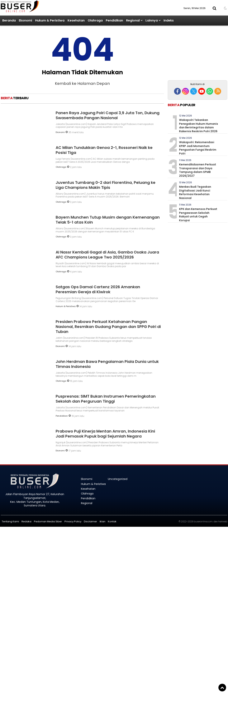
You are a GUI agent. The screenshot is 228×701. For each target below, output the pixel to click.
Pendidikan (114, 20)
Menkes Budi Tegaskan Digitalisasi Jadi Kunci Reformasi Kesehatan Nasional (195, 192)
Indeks (169, 20)
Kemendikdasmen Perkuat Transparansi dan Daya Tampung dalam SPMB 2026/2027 (197, 170)
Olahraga (95, 20)
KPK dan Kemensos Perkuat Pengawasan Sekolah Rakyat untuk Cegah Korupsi (198, 214)
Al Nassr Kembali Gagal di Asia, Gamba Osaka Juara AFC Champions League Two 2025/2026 (107, 254)
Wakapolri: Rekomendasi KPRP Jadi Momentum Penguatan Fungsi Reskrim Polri (197, 147)
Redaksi (26, 521)
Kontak (112, 521)
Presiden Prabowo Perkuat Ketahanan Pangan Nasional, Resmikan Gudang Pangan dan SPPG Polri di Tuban (108, 326)
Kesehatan (76, 20)
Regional (133, 20)
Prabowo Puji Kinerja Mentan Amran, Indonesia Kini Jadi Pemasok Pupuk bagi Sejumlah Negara (105, 434)
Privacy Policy (72, 521)
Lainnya (151, 20)
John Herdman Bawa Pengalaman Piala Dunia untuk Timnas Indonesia (107, 364)
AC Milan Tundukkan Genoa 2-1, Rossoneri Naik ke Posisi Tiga (104, 150)
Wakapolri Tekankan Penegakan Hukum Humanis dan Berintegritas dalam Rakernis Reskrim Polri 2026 (198, 125)
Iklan (102, 521)
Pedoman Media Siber (48, 521)
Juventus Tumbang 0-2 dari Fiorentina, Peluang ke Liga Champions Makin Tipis (105, 185)
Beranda (9, 20)
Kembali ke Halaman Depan (82, 83)
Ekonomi (25, 20)
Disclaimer (90, 521)
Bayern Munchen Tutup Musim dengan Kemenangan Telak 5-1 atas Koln (108, 220)
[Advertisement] (197, 53)
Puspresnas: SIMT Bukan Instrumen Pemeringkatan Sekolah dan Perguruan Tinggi (106, 399)
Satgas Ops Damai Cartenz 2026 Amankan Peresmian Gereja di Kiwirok (98, 289)
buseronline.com (203, 521)
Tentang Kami (10, 521)
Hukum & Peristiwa (49, 20)
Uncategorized (117, 479)
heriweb (222, 521)
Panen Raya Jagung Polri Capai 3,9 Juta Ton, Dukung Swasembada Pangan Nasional (107, 115)
